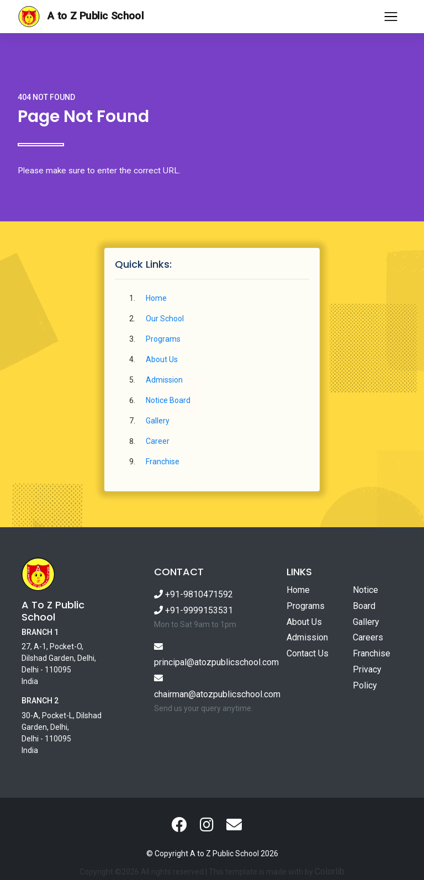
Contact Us (307, 653)
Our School (165, 318)
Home (156, 298)
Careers (368, 637)
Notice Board (168, 400)
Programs (163, 339)
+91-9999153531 (193, 610)
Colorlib (329, 871)
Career (157, 441)
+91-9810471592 (193, 594)
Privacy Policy (367, 677)
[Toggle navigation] (390, 16)
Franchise (162, 461)
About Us (162, 359)
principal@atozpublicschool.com (212, 655)
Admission (164, 379)
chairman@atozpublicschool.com (212, 686)
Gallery (157, 420)
